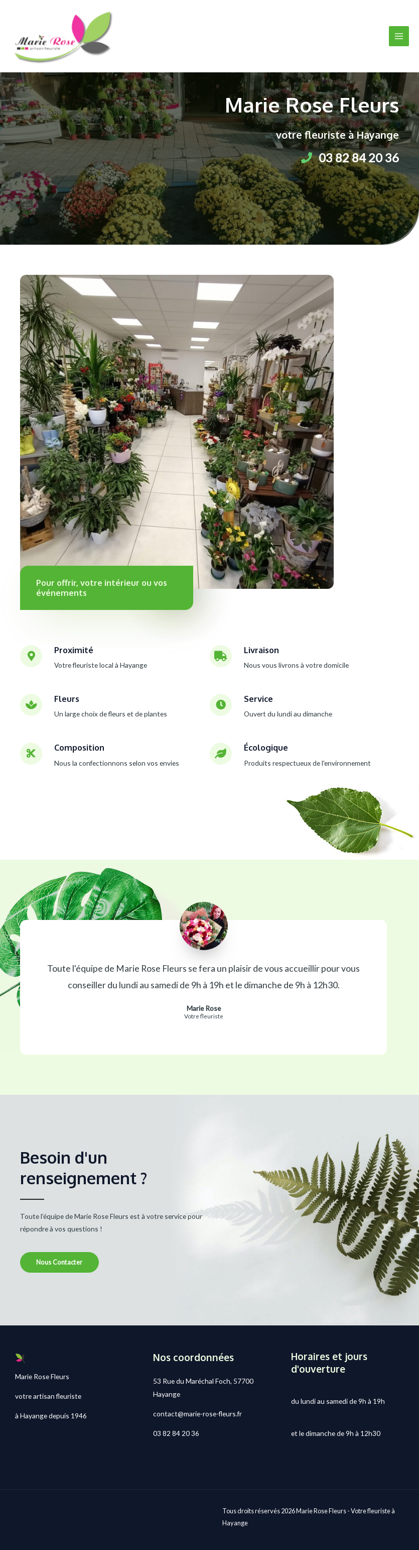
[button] (59, 1262)
